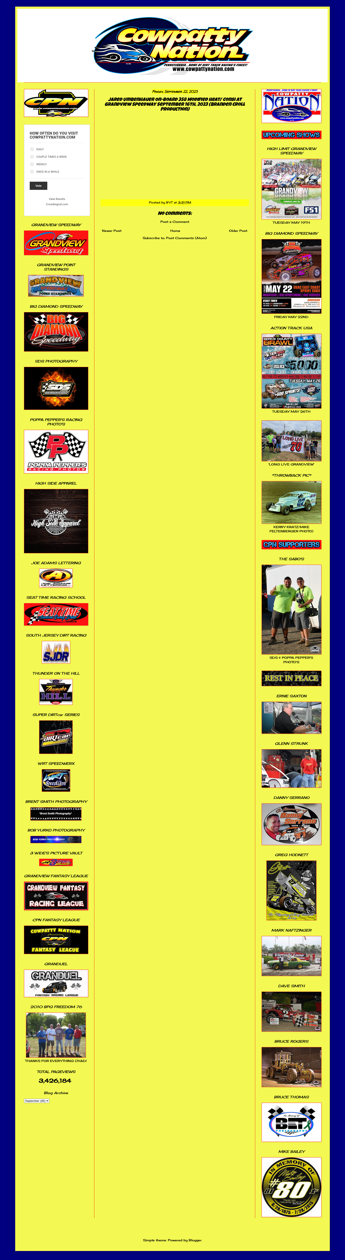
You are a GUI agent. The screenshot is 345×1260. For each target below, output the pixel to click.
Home (175, 231)
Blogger (195, 1240)
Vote (38, 185)
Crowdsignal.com (57, 204)
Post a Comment (174, 221)
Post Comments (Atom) (186, 238)
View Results (57, 199)
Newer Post (111, 231)
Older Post (238, 231)
